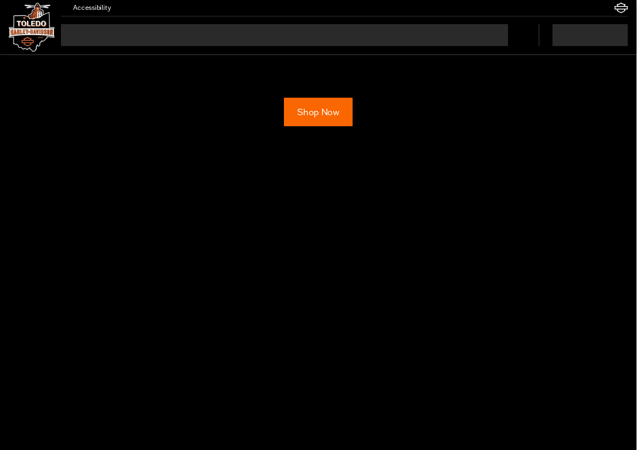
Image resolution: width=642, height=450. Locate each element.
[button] (134, 7)
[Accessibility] (87, 7)
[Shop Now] (318, 112)
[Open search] (517, 35)
